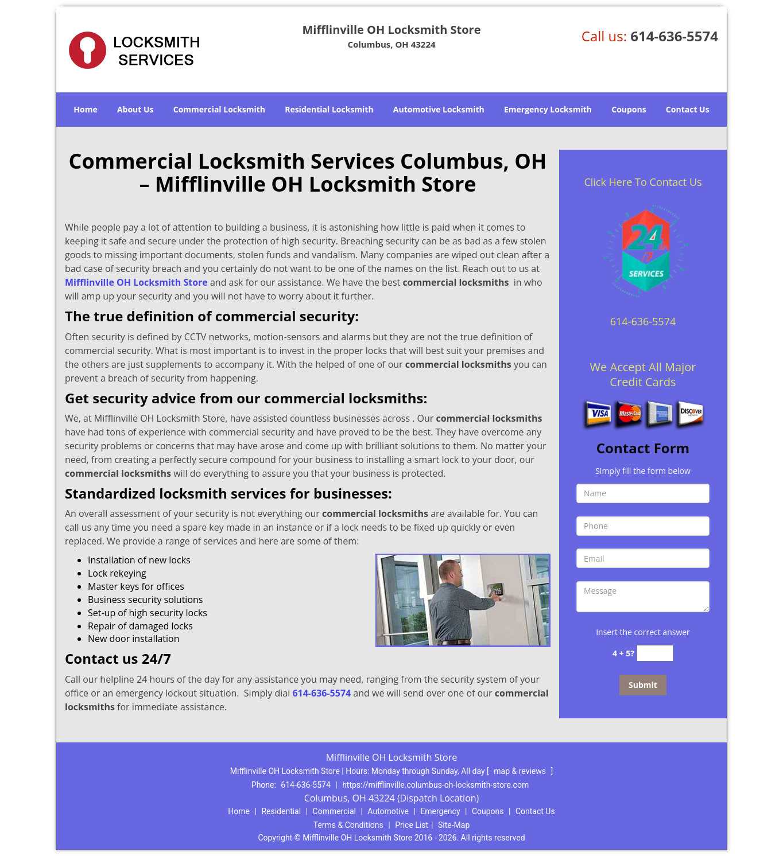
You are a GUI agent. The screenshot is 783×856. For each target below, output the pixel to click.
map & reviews (521, 771)
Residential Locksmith (329, 109)
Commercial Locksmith (219, 109)
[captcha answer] (655, 653)
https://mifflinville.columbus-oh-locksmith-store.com (435, 784)
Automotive (388, 811)
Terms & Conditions (348, 825)
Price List (411, 825)
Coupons (628, 109)
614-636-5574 (674, 35)
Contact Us (688, 109)
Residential (281, 811)
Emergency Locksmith (548, 109)
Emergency (440, 811)
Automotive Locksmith (438, 109)
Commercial (334, 811)
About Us (135, 109)
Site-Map (454, 825)
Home (85, 109)
